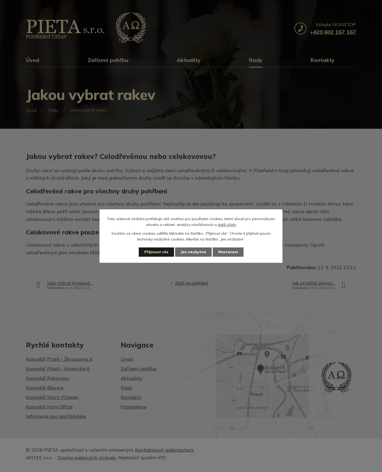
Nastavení (228, 252)
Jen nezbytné (193, 252)
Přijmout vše (156, 252)
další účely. (227, 224)
